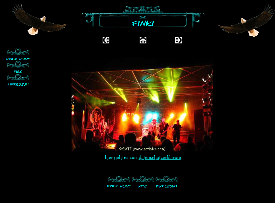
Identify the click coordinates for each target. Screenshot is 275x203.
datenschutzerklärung (161, 157)
